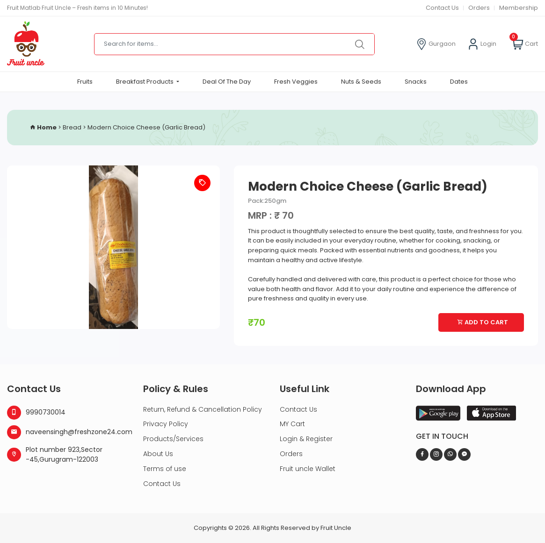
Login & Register (306, 438)
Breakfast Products (145, 81)
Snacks (416, 81)
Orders (479, 8)
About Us (158, 453)
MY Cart (292, 424)
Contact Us (442, 8)
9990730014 (36, 413)
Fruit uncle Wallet (307, 468)
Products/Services (173, 438)
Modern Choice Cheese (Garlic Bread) (146, 127)
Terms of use (164, 468)
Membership (518, 8)
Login (481, 44)
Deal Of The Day (227, 81)
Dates (459, 81)
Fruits (85, 81)
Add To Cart (482, 322)
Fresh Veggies (296, 81)
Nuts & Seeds (361, 81)
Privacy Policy (165, 424)
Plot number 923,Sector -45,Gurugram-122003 (54, 454)
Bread (72, 127)
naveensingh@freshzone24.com (68, 432)
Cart (525, 44)
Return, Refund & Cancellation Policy (202, 409)
